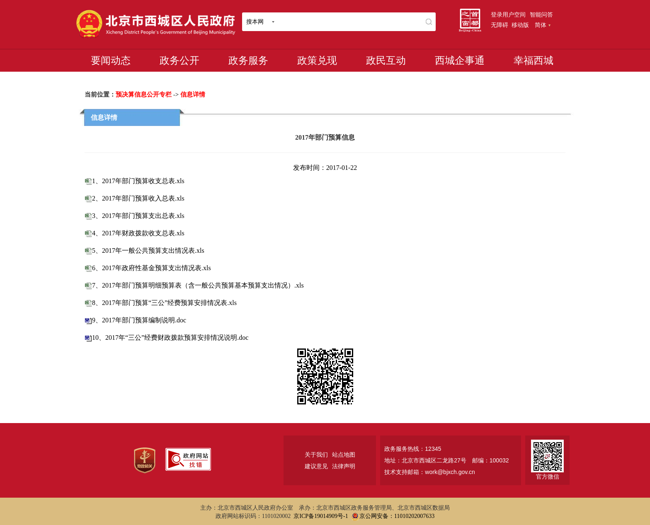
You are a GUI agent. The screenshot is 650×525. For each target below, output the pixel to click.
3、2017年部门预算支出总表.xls (138, 215)
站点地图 (343, 454)
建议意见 (316, 466)
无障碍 (499, 25)
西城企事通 (460, 60)
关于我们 (316, 454)
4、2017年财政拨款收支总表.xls (138, 233)
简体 (543, 25)
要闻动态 (111, 60)
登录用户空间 (508, 14)
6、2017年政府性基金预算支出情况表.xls (151, 267)
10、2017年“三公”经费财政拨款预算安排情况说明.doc (170, 337)
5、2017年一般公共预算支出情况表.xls (148, 250)
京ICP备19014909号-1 (320, 516)
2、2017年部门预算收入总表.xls (138, 198)
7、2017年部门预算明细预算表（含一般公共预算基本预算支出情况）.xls (198, 285)
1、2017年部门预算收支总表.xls (138, 180)
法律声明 (343, 466)
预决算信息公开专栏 (144, 94)
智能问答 (541, 14)
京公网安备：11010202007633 (396, 516)
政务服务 (248, 60)
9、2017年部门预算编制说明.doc (139, 320)
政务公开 (179, 60)
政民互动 (386, 60)
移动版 (520, 25)
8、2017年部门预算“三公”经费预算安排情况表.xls (164, 302)
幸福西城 (533, 60)
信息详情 (192, 94)
